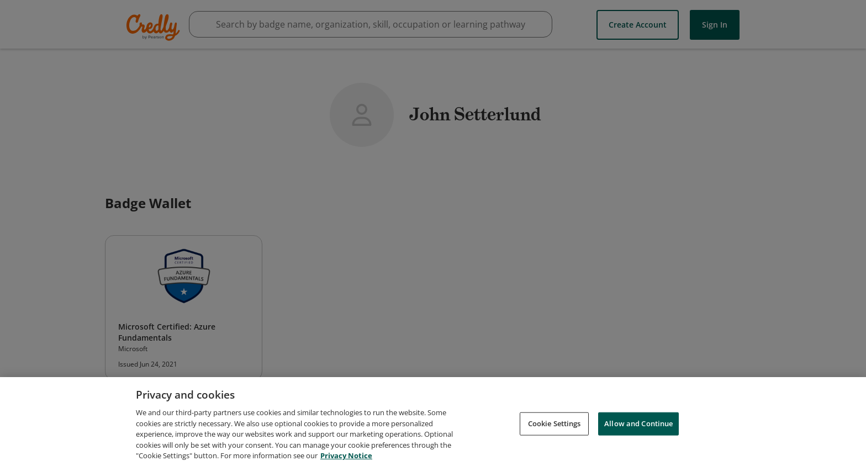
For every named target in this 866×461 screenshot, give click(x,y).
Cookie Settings (554, 428)
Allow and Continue (638, 428)
